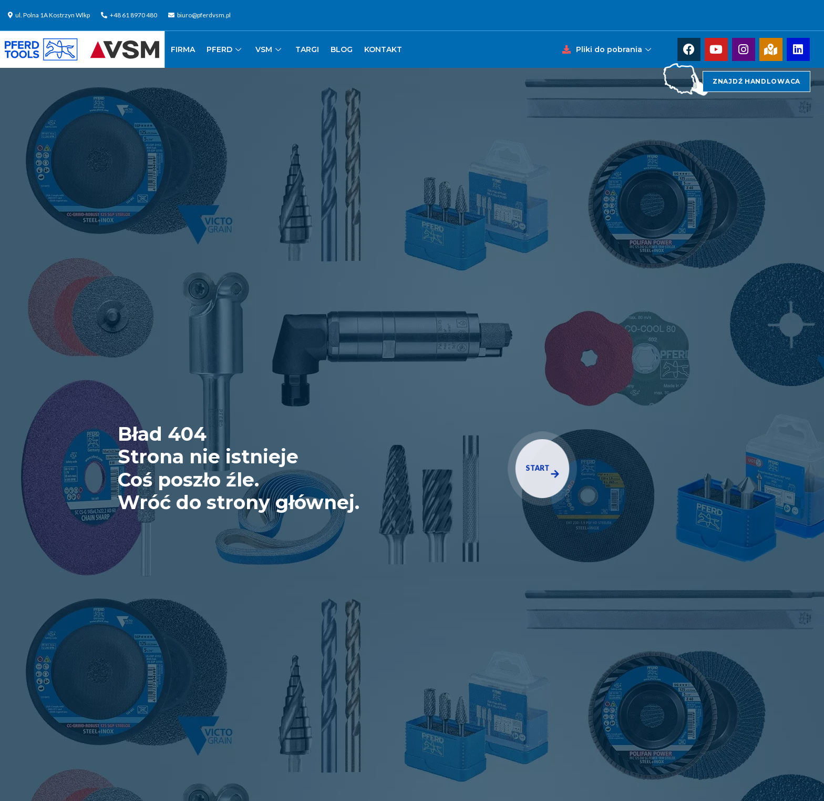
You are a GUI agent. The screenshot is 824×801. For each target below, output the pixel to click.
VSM (269, 49)
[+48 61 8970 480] (130, 15)
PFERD (225, 49)
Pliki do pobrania (615, 49)
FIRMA (183, 49)
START (542, 470)
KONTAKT (383, 49)
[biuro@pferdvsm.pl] (201, 15)
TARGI (307, 49)
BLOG (342, 49)
